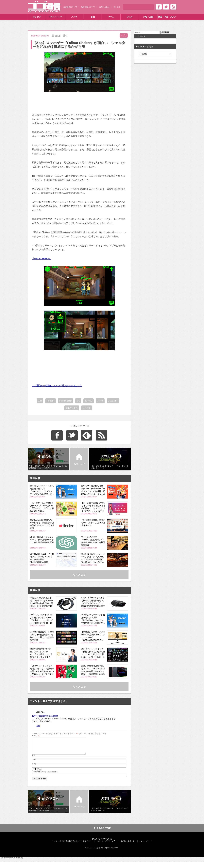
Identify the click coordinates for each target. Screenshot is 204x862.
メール (34, 763)
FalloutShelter (65, 401)
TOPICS (88, 401)
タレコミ (117, 7)
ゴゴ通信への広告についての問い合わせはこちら (57, 385)
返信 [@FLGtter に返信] (38, 726)
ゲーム (111, 17)
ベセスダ (87, 408)
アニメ (130, 17)
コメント (36, 736)
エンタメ (37, 17)
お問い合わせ (104, 7)
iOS (78, 401)
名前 (33, 758)
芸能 (93, 17)
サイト (34, 767)
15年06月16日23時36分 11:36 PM (45, 716)
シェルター (113, 401)
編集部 (58, 36)
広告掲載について (88, 7)
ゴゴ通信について (70, 7)
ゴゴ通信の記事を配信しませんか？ (73, 844)
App (40, 401)
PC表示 (96, 842)
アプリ (74, 17)
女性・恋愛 (148, 17)
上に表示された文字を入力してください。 (45, 775)
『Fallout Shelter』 (41, 258)
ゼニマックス (72, 408)
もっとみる (79, 574)
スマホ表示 (106, 842)
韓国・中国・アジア (167, 17)
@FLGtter (40, 712)
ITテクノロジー (55, 17)
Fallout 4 (50, 401)
